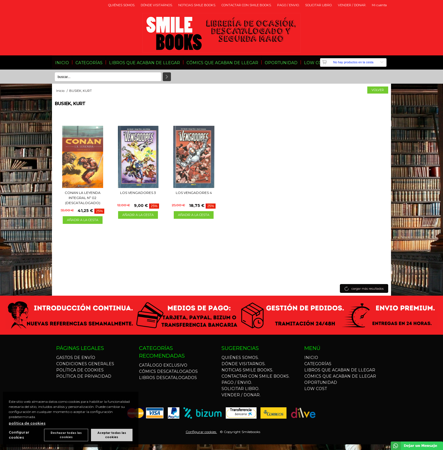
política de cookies (27, 423)
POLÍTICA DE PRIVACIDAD (83, 376)
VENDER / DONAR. (352, 5)
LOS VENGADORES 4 (194, 193)
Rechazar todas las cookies (66, 435)
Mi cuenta (379, 5)
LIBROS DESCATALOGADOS (168, 377)
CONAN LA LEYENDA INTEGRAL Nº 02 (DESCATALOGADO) (83, 198)
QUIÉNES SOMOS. (121, 5)
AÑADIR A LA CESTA (82, 220)
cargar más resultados (367, 289)
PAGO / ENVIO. (288, 5)
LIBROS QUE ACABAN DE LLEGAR (144, 62)
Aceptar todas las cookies (111, 435)
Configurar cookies (201, 432)
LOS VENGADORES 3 (138, 193)
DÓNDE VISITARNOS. (157, 5)
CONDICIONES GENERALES (85, 363)
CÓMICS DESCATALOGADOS (168, 371)
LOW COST (315, 62)
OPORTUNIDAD (281, 62)
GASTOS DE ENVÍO (75, 357)
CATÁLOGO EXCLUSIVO (163, 365)
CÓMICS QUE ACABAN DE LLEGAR (222, 62)
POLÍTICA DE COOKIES (80, 370)
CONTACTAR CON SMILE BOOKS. (247, 5)
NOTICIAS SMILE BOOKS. (197, 5)
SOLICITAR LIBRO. (318, 5)
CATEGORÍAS (89, 62)
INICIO (62, 62)
